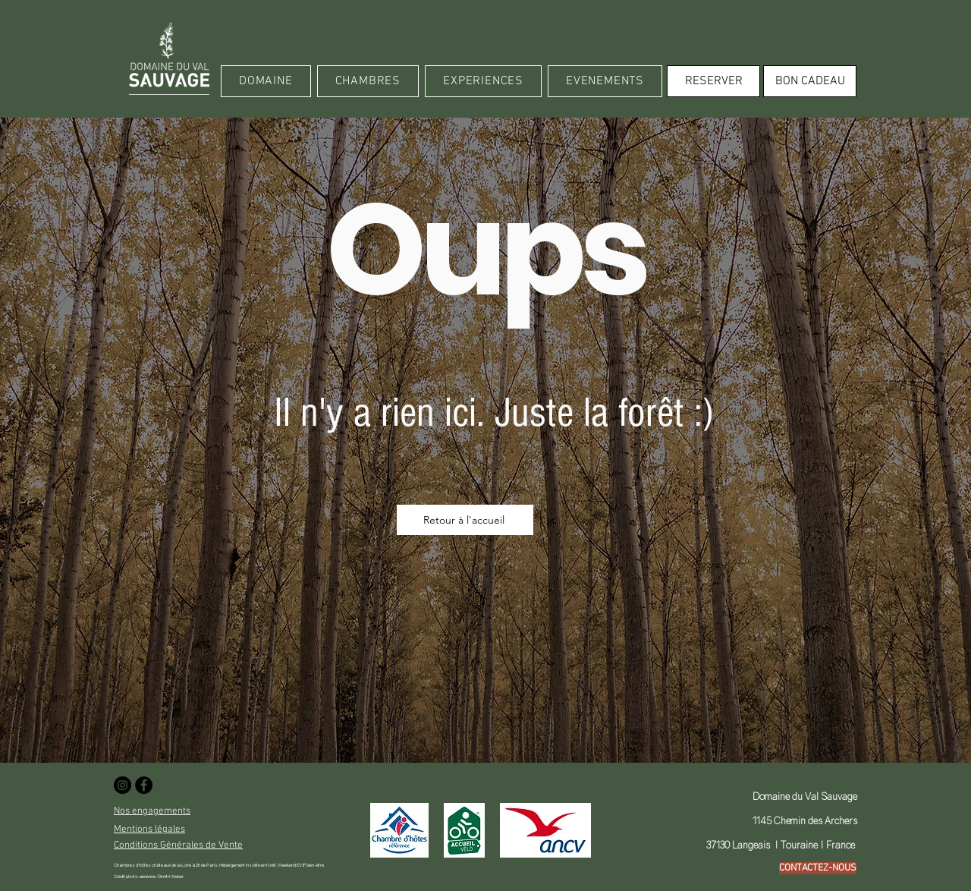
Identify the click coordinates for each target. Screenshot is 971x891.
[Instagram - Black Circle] (122, 785)
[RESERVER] (713, 81)
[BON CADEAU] (809, 81)
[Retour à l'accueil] (465, 520)
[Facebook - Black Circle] (143, 785)
